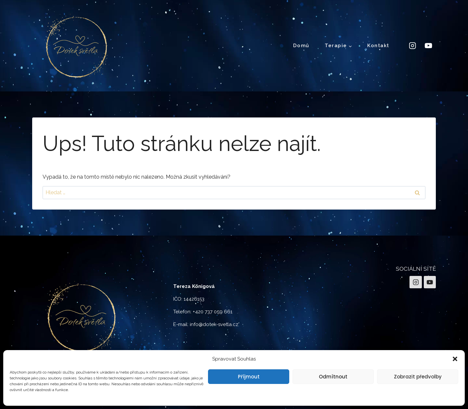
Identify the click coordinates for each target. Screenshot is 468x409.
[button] (455, 359)
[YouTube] (428, 45)
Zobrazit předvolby (418, 376)
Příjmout (249, 376)
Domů (301, 45)
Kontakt (378, 45)
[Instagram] (412, 45)
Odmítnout (333, 376)
